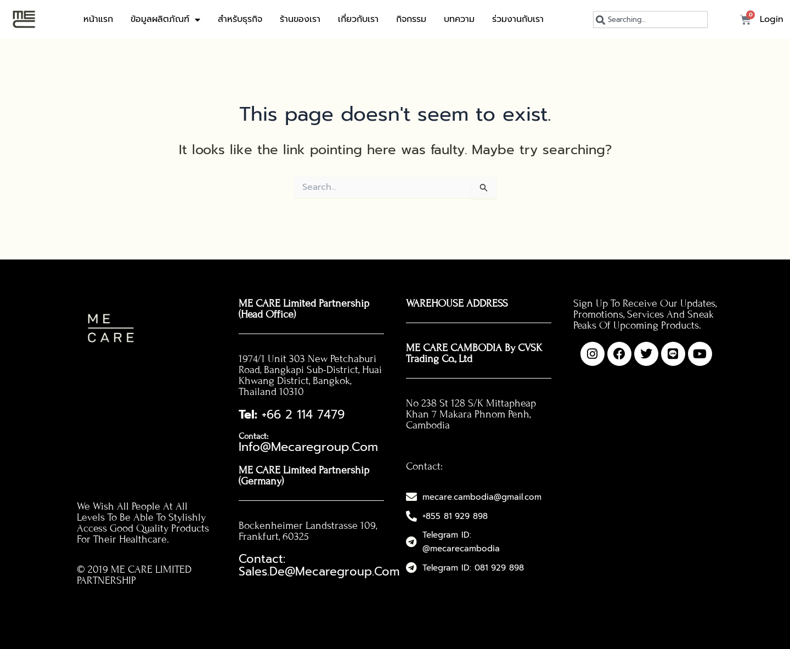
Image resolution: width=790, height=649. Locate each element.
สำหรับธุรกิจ (240, 19)
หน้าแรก (98, 19)
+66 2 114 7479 (280, 412)
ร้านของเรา (300, 19)
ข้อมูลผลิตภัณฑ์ (165, 20)
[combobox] (650, 19)
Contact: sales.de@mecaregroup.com (311, 539)
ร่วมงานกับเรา (518, 19)
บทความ (459, 19)
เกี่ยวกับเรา (358, 19)
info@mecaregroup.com (323, 432)
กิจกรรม (411, 19)
